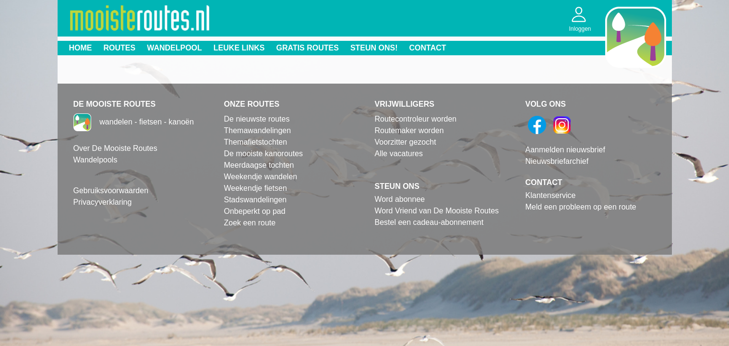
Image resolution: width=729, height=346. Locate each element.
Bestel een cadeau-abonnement (429, 222)
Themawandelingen (257, 130)
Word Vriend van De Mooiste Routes (437, 211)
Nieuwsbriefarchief (557, 161)
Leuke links (239, 48)
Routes (120, 48)
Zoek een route (250, 223)
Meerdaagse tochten (259, 165)
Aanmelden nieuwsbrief (565, 150)
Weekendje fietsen (255, 188)
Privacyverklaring (102, 202)
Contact (427, 48)
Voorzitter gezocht (405, 142)
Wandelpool (174, 48)
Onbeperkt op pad (255, 211)
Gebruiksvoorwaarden (111, 190)
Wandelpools (95, 160)
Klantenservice (551, 195)
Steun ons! (374, 48)
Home (80, 48)
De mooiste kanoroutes (263, 153)
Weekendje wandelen (261, 177)
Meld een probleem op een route (581, 207)
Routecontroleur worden (416, 119)
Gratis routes (307, 48)
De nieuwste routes (257, 119)
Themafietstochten (255, 142)
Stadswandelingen (255, 200)
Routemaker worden (409, 130)
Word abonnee (400, 199)
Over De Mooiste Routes (115, 148)
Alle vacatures (399, 153)
